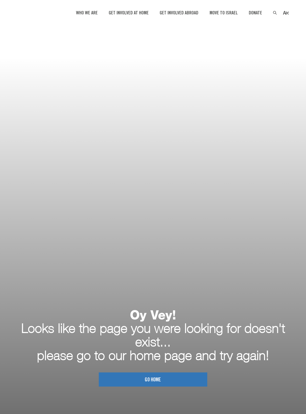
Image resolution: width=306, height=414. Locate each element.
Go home (153, 380)
